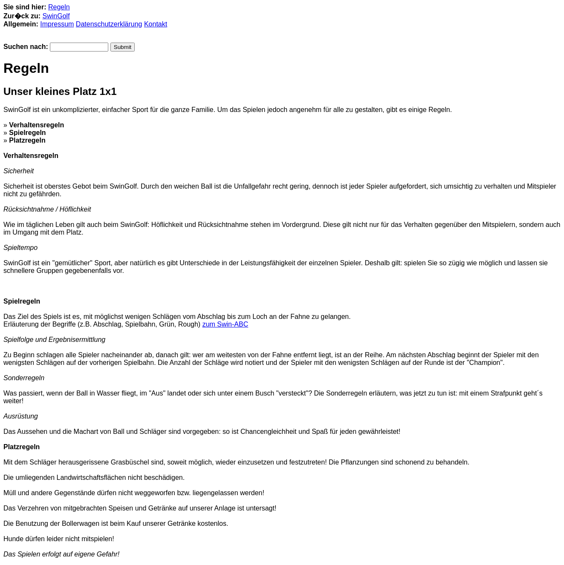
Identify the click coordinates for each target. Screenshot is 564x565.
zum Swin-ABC (225, 324)
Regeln (59, 7)
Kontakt (155, 24)
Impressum (57, 24)
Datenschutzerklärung (109, 24)
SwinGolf (56, 16)
